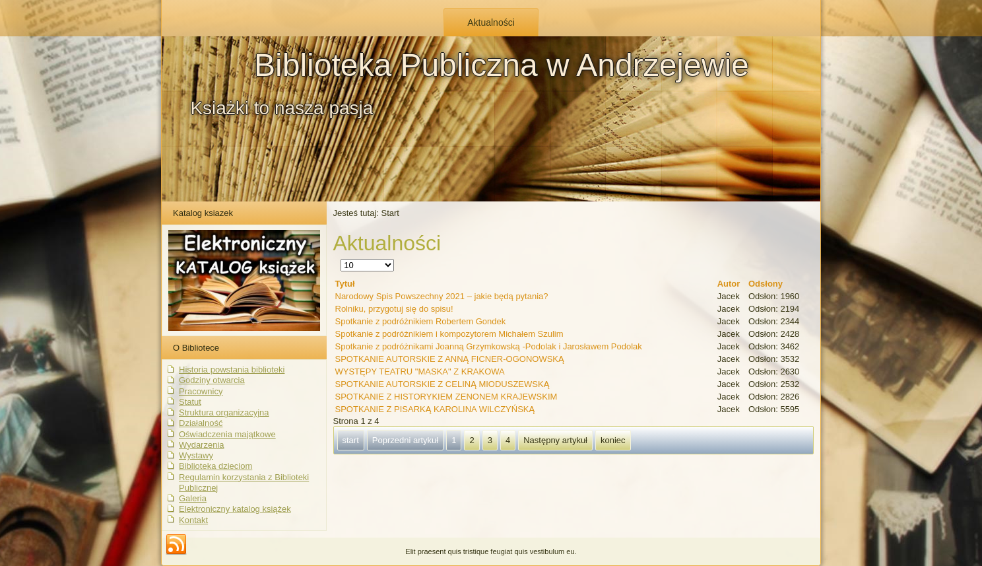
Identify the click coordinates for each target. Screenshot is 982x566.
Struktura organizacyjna (224, 412)
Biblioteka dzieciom (215, 466)
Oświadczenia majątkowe (227, 434)
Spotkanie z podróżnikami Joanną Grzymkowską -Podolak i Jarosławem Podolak (488, 346)
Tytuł (345, 284)
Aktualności (491, 22)
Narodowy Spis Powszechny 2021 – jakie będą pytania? (441, 296)
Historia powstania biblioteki (231, 369)
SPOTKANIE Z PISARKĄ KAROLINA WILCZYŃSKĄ (435, 409)
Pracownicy (200, 391)
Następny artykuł (555, 440)
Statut (190, 402)
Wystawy (196, 455)
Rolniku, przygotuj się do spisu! (394, 309)
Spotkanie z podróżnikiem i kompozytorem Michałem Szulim (449, 334)
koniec (613, 440)
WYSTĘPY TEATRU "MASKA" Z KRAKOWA (420, 371)
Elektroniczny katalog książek (235, 509)
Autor (728, 284)
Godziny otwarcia (212, 380)
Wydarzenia (201, 445)
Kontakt (193, 520)
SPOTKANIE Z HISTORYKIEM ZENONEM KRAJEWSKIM (446, 397)
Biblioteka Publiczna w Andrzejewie (501, 65)
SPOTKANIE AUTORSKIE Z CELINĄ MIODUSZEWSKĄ (442, 384)
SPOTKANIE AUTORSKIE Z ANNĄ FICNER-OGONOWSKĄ (449, 359)
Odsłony (765, 284)
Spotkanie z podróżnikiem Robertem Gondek (420, 321)
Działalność (200, 423)
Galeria (193, 498)
